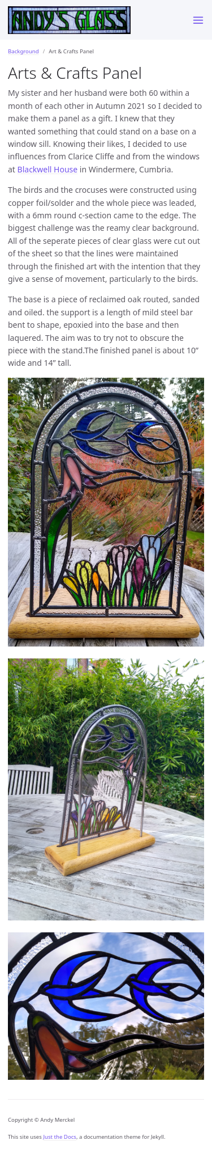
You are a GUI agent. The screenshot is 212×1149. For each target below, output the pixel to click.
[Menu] (198, 20)
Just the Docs (59, 1136)
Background (23, 51)
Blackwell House (48, 169)
